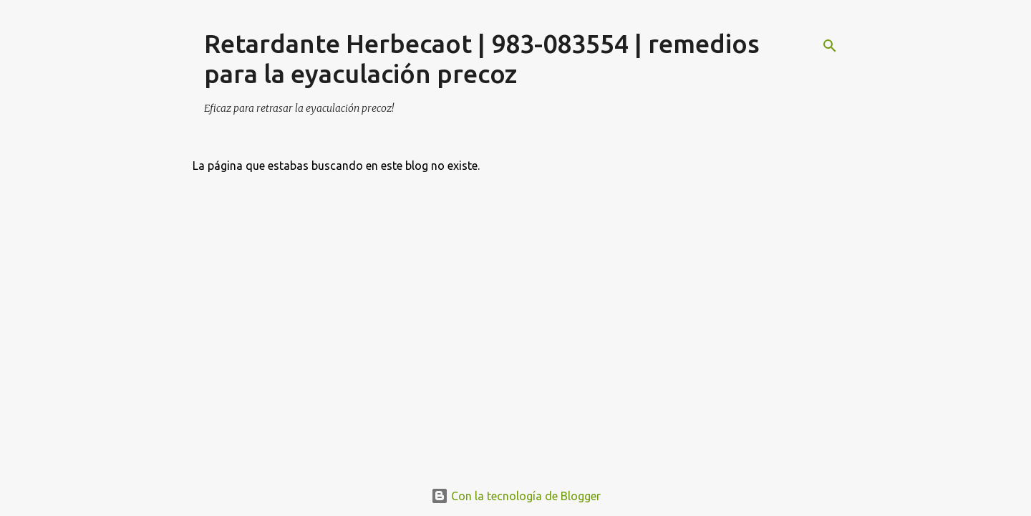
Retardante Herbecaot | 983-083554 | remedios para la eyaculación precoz (482, 58)
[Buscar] (829, 46)
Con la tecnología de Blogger (516, 495)
